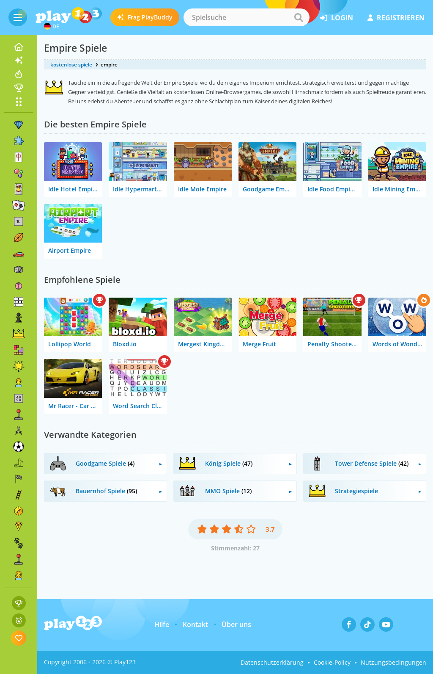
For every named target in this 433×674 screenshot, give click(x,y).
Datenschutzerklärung (272, 662)
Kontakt (195, 624)
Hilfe (161, 624)
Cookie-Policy (332, 662)
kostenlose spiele (71, 64)
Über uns (236, 624)
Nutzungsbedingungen (393, 662)
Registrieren (396, 17)
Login (336, 17)
